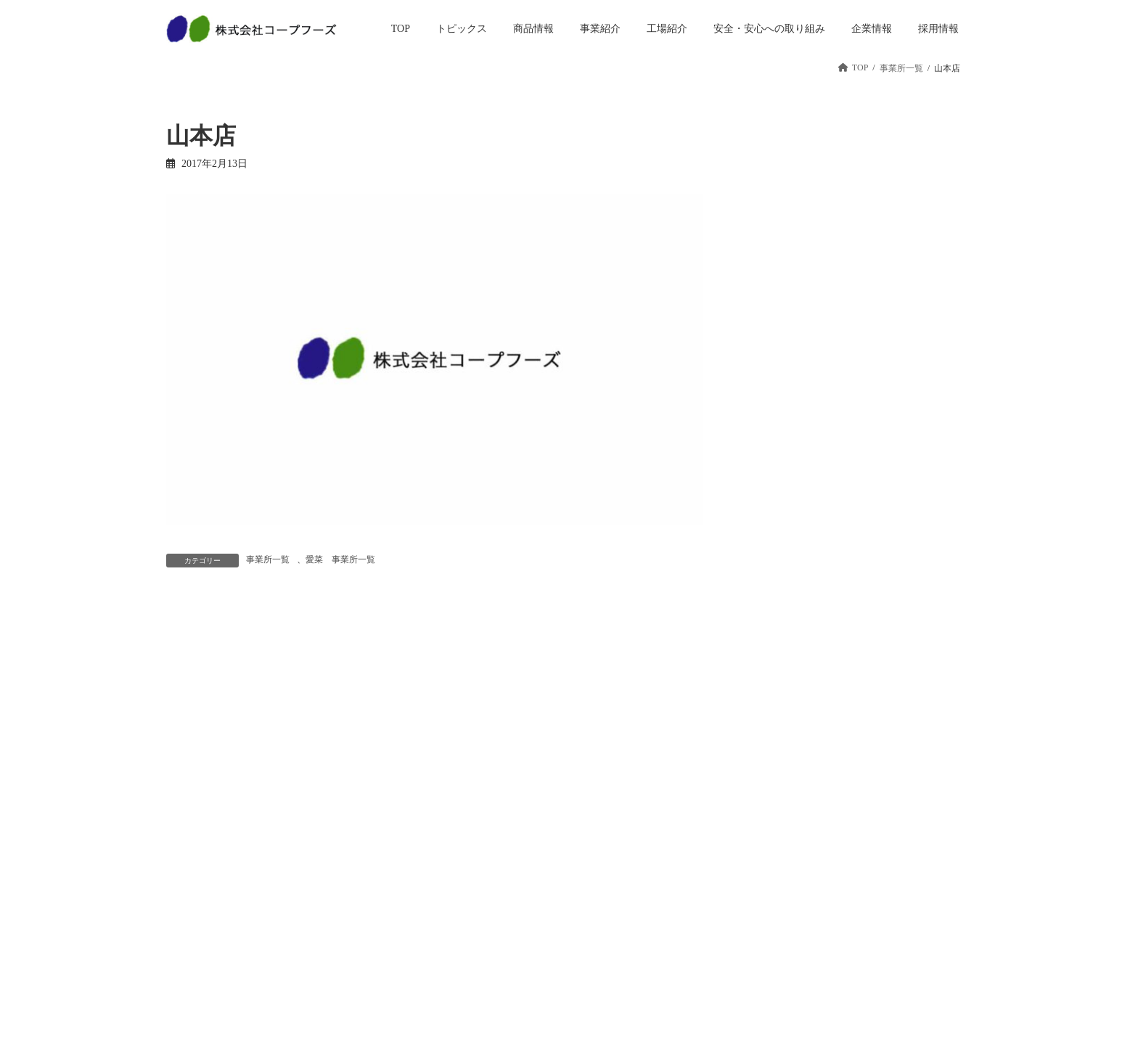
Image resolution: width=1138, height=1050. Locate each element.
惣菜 (321, 876)
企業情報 (606, 826)
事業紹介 (468, 826)
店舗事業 (468, 850)
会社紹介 (743, 914)
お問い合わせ (890, 826)
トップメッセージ (623, 850)
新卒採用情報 (752, 850)
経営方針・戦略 (619, 876)
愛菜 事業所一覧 (340, 559)
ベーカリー (334, 901)
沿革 (597, 901)
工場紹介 (468, 901)
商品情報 (330, 850)
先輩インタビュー (761, 964)
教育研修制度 (752, 939)
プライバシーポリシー (907, 850)
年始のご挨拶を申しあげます (885, 492)
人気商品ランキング (352, 951)
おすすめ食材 (849, 410)
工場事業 (468, 876)
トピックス (334, 826)
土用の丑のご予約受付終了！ (885, 246)
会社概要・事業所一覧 (632, 927)
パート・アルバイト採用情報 (778, 882)
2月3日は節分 (849, 328)
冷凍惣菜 (330, 927)
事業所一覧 (268, 559)
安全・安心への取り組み (499, 927)
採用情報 (743, 826)
